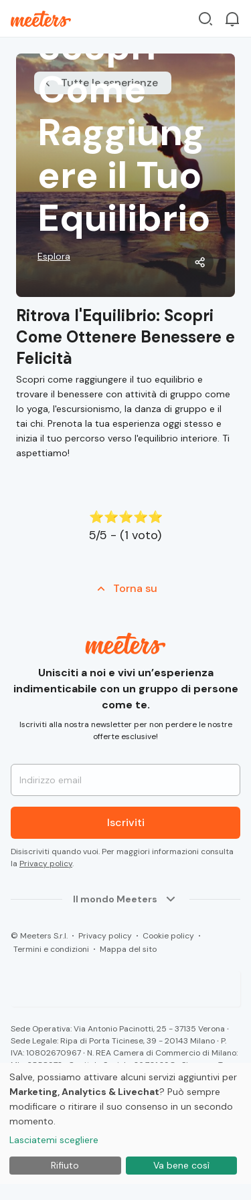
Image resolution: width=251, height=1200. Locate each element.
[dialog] (125, 1123)
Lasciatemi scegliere (53, 1140)
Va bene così (181, 1165)
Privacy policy (45, 863)
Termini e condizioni (51, 949)
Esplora (53, 256)
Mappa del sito (128, 949)
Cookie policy (168, 935)
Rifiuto (65, 1165)
